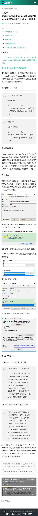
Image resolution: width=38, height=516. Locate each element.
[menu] (35, 2)
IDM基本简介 (9, 36)
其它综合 (15, 8)
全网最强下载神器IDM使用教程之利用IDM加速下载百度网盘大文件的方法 (19, 480)
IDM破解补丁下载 (11, 32)
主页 (5, 8)
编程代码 (9, 8)
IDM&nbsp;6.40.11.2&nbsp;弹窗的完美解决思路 (18, 490)
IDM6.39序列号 (10, 43)
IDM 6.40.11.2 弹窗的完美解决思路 (14, 68)
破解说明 (8, 39)
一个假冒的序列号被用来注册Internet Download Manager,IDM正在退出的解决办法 (19, 60)
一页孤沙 (4, 23)
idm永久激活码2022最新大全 (15, 47)
